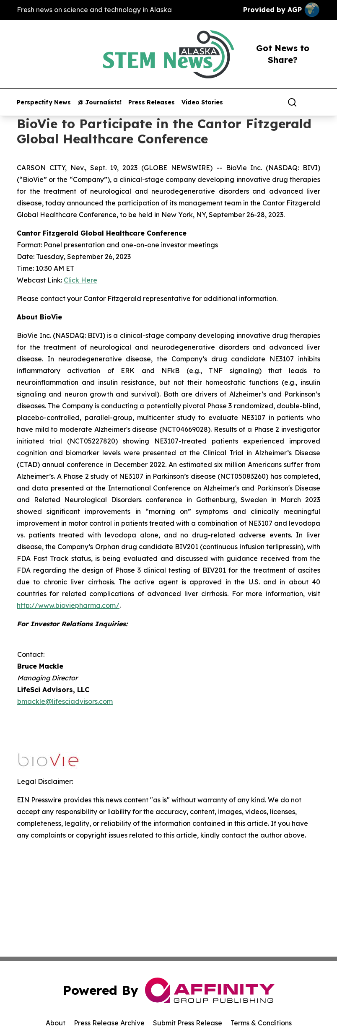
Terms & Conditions (261, 1023)
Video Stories (202, 102)
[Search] (292, 102)
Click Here (80, 280)
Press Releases (151, 102)
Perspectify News (44, 102)
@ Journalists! (100, 102)
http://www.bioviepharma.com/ (68, 605)
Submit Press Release (187, 1023)
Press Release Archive (109, 1023)
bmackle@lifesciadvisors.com (65, 701)
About (55, 1023)
